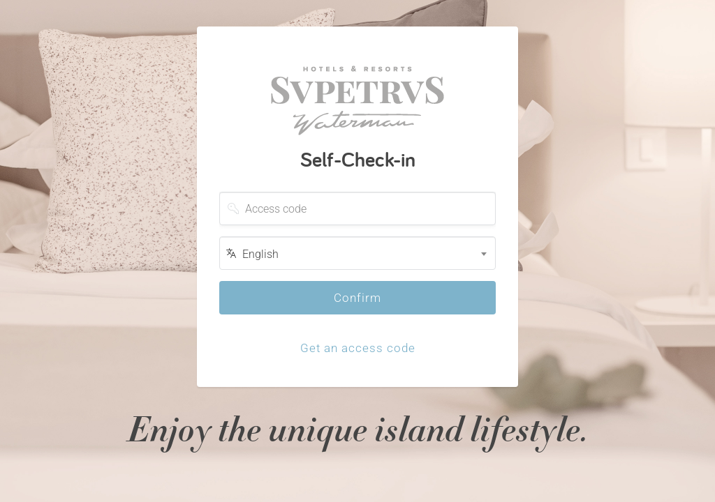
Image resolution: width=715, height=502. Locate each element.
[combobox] (357, 253)
